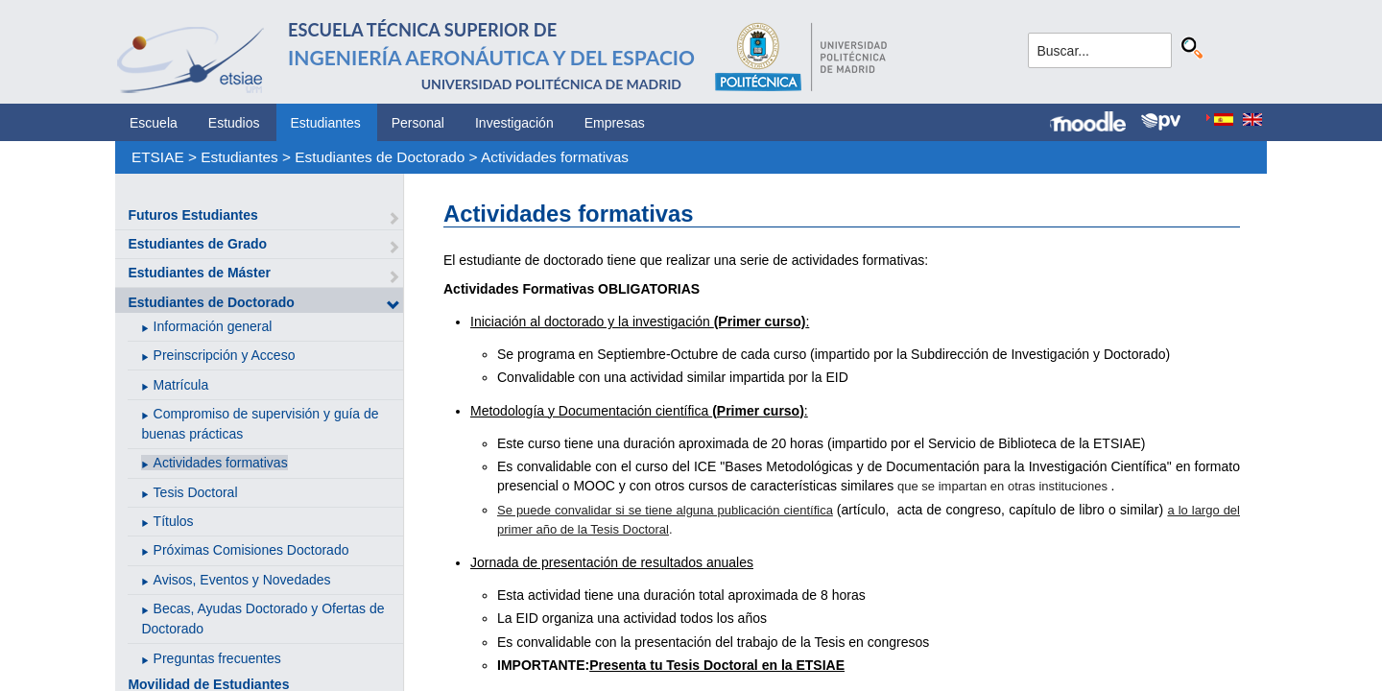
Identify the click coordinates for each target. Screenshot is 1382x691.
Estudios (234, 123)
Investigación (514, 123)
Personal (418, 123)
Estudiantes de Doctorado (380, 157)
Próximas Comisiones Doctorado (251, 550)
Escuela (154, 123)
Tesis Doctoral (196, 492)
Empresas (614, 123)
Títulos (174, 521)
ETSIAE (157, 157)
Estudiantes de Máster (199, 272)
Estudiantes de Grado (197, 243)
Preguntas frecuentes (217, 658)
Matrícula (181, 385)
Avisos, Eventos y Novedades (242, 579)
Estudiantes (326, 123)
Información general (213, 326)
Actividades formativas (555, 157)
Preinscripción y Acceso (225, 355)
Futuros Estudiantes (192, 215)
